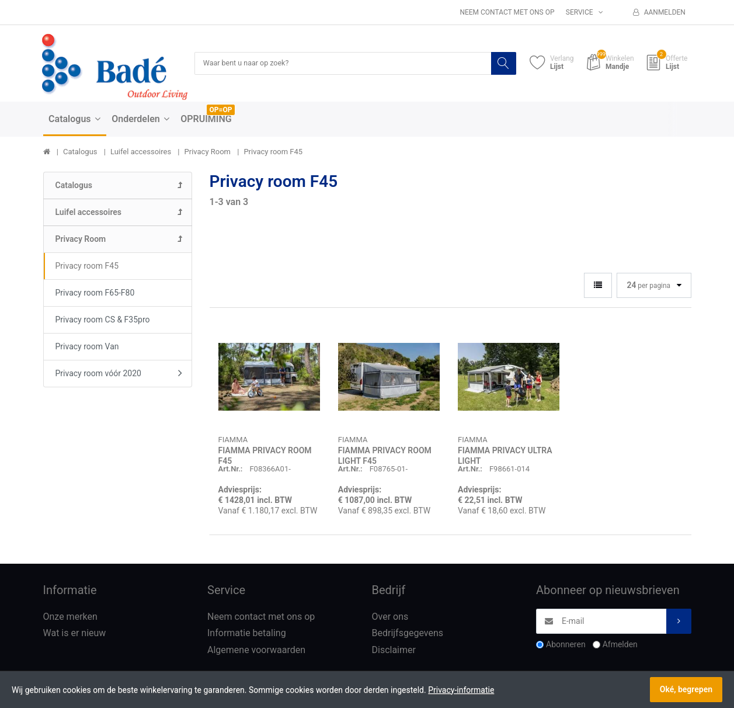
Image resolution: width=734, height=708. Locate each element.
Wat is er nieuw (74, 634)
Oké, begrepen (686, 689)
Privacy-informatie (461, 690)
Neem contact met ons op (507, 12)
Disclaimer (394, 650)
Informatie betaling (246, 634)
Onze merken (70, 617)
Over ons (390, 617)
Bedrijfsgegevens (408, 634)
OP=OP (221, 110)
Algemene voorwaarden (256, 650)
